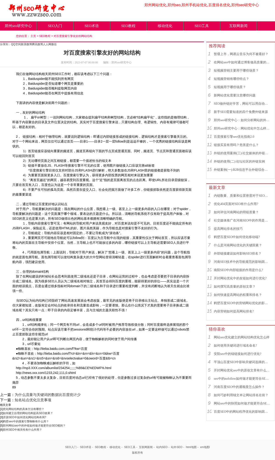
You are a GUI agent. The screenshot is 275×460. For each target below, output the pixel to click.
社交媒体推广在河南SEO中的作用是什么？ (242, 220)
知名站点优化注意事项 (33, 400)
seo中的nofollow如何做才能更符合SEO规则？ (242, 378)
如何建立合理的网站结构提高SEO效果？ (28, 413)
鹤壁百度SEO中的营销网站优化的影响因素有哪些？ (242, 303)
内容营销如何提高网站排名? (234, 311)
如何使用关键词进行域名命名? (235, 345)
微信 (54, 44)
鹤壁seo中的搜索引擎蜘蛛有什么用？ (26, 421)
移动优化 (165, 26)
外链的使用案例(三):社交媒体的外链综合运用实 (242, 153)
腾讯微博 (37, 44)
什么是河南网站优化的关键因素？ (238, 245)
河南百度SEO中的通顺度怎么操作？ (239, 387)
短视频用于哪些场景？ (230, 87)
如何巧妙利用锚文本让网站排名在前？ (241, 395)
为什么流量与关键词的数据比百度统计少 (48, 395)
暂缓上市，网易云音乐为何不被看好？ (241, 54)
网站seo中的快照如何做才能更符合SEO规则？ (242, 403)
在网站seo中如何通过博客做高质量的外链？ (242, 62)
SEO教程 (128, 26)
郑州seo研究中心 (18, 26)
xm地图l (205, 447)
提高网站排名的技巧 (228, 228)
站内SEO (162, 447)
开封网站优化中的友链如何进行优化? (240, 278)
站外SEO (176, 447)
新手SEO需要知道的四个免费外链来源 (241, 112)
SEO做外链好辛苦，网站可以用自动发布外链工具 (242, 103)
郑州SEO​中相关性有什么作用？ (22, 429)
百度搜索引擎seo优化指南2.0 (234, 136)
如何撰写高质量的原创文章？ (235, 286)
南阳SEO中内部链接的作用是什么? (238, 270)
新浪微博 (26, 44)
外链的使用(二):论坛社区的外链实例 (239, 161)
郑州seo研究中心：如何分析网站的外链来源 (242, 120)
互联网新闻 (238, 26)
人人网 (47, 44)
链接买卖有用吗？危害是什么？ (236, 145)
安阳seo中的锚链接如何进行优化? (237, 354)
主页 (33, 36)
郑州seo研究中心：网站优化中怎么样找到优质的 (242, 128)
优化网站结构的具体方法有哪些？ (23, 409)
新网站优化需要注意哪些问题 (235, 95)
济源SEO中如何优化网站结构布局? (24, 417)
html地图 (191, 447)
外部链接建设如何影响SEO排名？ (237, 253)
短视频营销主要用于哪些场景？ (236, 70)
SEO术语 (92, 26)
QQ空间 (16, 44)
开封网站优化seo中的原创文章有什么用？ (242, 370)
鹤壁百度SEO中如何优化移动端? (237, 237)
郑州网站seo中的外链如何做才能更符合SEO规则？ (34, 425)
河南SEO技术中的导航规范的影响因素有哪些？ (242, 262)
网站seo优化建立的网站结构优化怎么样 (242, 337)
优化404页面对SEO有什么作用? (236, 204)
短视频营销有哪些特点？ (231, 79)
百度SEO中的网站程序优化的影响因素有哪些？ (242, 411)
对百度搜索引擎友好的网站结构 (73, 36)
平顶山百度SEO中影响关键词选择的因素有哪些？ (242, 362)
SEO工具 (202, 26)
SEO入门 (55, 26)
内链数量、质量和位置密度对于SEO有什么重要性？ (242, 195)
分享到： (5, 44)
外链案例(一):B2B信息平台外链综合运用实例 (242, 169)
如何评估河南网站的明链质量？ (236, 212)
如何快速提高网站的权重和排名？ (238, 295)
